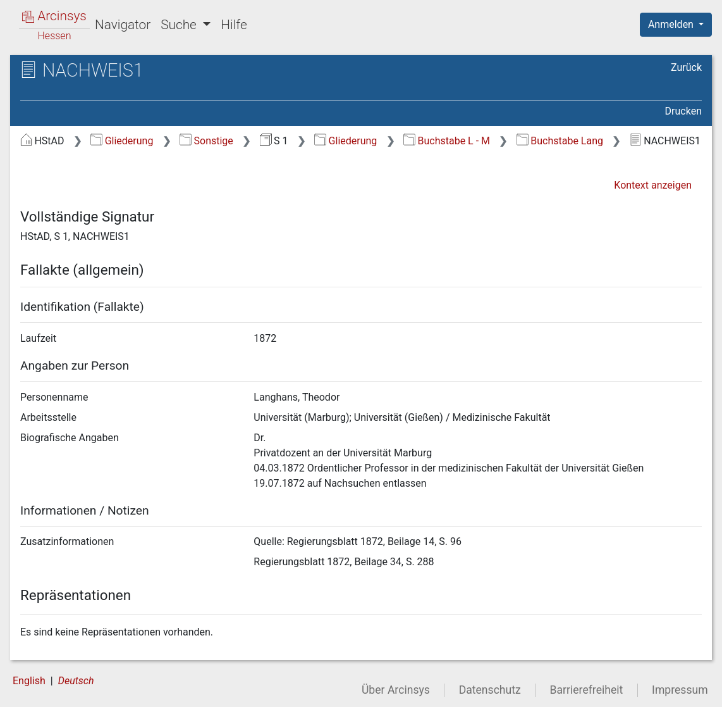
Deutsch (76, 681)
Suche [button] (180, 24)
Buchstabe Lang (560, 141)
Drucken (683, 111)
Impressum (680, 690)
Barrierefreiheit (586, 690)
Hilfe (234, 24)
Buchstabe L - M (446, 141)
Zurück (686, 67)
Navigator (122, 24)
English (29, 681)
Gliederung (121, 141)
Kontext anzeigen (653, 185)
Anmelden (672, 24)
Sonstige (206, 141)
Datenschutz (490, 690)
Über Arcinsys (396, 690)
